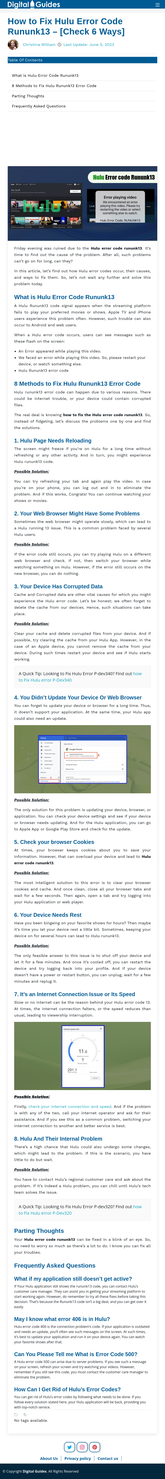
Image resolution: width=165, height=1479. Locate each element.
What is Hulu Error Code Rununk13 (45, 75)
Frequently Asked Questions (39, 106)
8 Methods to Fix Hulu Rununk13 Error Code (54, 85)
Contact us (108, 1458)
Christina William (39, 44)
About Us (49, 1458)
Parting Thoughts (28, 96)
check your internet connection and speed (69, 1106)
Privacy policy (77, 1458)
